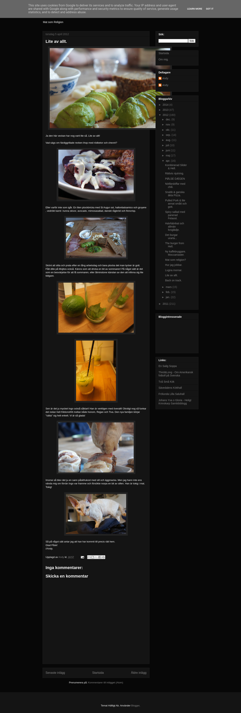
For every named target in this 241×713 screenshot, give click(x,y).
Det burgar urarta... (171, 236)
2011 (166, 303)
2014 (166, 104)
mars (169, 286)
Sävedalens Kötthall (170, 387)
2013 (166, 109)
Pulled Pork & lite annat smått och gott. (176, 203)
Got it (210, 8)
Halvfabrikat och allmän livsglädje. (174, 226)
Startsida (98, 672)
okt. (168, 129)
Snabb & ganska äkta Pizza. (175, 194)
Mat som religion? (175, 259)
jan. (168, 297)
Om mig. (164, 59)
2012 (166, 114)
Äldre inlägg (138, 672)
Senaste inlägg (55, 672)
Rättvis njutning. (174, 173)
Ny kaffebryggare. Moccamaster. (175, 253)
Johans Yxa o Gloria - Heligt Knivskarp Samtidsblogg (175, 402)
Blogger (135, 705)
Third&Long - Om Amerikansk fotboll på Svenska (176, 374)
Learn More (194, 8)
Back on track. (173, 280)
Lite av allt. (171, 275)
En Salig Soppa (168, 366)
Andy (165, 78)
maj (168, 155)
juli (168, 145)
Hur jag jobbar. (173, 264)
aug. (169, 140)
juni (168, 150)
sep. (168, 134)
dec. (168, 119)
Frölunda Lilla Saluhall (172, 393)
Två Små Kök (166, 381)
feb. (168, 292)
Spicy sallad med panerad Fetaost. (175, 215)
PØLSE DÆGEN (175, 178)
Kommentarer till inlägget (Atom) (105, 682)
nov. (168, 124)
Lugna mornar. (173, 270)
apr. (168, 160)
